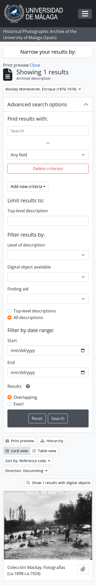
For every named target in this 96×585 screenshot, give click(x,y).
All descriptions (28, 317)
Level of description (26, 245)
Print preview (19, 440)
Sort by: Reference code (26, 460)
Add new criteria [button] (26, 186)
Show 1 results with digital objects (58, 482)
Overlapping (25, 397)
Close (35, 65)
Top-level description (27, 211)
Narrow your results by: (48, 51)
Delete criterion (48, 168)
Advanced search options (37, 104)
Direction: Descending (24, 470)
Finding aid (17, 289)
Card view (16, 450)
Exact (19, 404)
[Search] (48, 131)
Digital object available (29, 267)
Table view (44, 450)
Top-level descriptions (35, 311)
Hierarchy (51, 440)
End (11, 362)
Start (12, 340)
